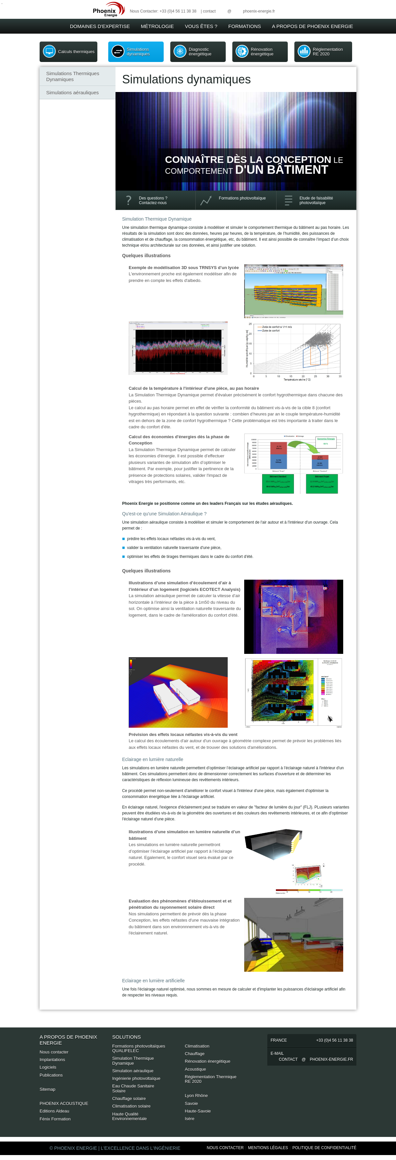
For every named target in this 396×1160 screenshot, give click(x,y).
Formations (244, 26)
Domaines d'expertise (100, 26)
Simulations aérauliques (72, 92)
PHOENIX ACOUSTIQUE (64, 1103)
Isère (189, 1118)
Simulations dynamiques (138, 51)
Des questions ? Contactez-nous (153, 200)
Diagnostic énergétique (200, 51)
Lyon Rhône (196, 1095)
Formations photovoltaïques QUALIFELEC (138, 1048)
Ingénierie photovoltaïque (136, 1078)
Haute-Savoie (198, 1111)
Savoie (191, 1103)
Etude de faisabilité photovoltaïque (316, 200)
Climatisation (197, 1046)
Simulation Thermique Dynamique (133, 1060)
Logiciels (48, 1067)
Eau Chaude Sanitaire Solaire (133, 1088)
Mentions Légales (268, 1147)
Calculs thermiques (76, 51)
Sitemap (47, 1089)
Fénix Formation (55, 1118)
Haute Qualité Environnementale (129, 1116)
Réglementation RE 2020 (328, 51)
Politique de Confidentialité (324, 1147)
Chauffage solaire (129, 1098)
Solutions (126, 1037)
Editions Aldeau (54, 1111)
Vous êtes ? (201, 26)
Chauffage (195, 1053)
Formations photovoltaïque (242, 198)
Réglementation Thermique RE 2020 (211, 1079)
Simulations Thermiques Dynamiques (72, 76)
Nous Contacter (225, 1147)
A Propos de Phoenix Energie (312, 26)
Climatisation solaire (131, 1106)
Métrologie (157, 26)
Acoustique (195, 1069)
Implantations (52, 1059)
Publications (51, 1075)
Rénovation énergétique (262, 51)
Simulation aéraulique (132, 1070)
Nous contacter (54, 1052)
